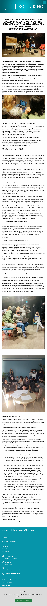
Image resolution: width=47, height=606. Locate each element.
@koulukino (7, 558)
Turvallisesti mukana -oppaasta (9, 179)
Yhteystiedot (5, 544)
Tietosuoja (4, 549)
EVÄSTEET (23, 591)
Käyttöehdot (5, 546)
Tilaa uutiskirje (8, 564)
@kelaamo (13, 570)
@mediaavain (14, 558)
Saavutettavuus (5, 551)
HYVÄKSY (19, 601)
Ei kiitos (28, 601)
